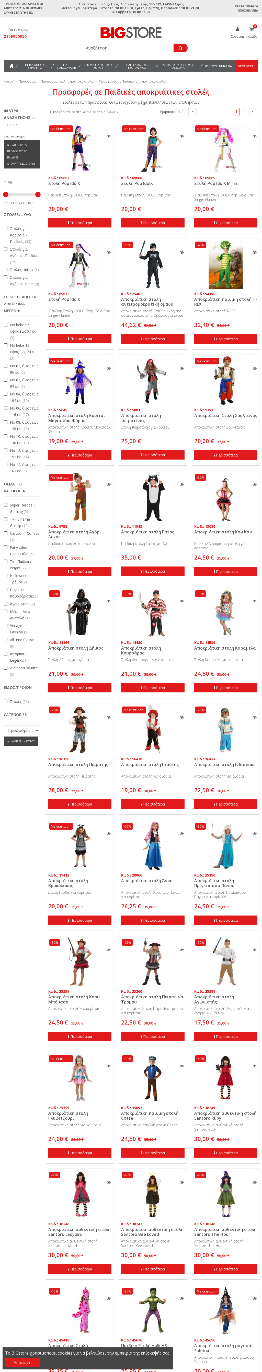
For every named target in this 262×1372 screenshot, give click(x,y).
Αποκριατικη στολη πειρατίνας (141, 418)
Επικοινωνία (248, 10)
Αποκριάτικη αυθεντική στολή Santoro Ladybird (79, 1232)
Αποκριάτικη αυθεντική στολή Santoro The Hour (225, 1232)
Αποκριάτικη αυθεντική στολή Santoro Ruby (225, 1115)
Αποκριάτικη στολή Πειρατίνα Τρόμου (152, 999)
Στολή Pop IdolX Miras (216, 183)
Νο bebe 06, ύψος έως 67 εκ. (23, 331)
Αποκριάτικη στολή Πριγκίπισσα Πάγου (214, 883)
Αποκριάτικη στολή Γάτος (147, 532)
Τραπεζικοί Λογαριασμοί (23, 4)
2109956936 (15, 36)
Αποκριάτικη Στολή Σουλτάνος (225, 415)
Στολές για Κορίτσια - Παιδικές (20, 235)
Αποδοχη (22, 1362)
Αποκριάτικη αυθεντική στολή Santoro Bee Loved (152, 1232)
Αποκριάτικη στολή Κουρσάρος (141, 650)
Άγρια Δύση (22, 603)
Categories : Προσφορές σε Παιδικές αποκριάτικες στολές (21, 154)
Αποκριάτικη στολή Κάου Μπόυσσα (74, 999)
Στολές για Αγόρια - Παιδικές (24, 255)
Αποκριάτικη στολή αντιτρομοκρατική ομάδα (147, 301)
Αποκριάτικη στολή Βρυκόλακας (68, 883)
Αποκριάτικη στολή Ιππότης (150, 764)
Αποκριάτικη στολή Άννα (147, 880)
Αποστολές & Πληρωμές (23, 8)
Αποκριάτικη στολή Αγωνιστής (214, 999)
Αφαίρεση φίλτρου (22, 741)
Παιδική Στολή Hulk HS (144, 1345)
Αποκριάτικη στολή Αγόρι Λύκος (74, 534)
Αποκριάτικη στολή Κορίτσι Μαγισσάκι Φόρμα (76, 418)
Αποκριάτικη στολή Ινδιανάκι (224, 764)
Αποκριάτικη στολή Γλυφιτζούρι (68, 1115)
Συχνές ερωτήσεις (18, 12)
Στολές (19, 701)
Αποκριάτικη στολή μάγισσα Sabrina (223, 1348)
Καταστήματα (246, 6)
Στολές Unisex (24, 269)
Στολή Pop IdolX (64, 183)
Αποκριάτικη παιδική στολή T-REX (225, 301)
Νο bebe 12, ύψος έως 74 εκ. (23, 352)
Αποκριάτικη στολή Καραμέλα (225, 648)
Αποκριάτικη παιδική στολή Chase (149, 1115)
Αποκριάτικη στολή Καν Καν (223, 532)
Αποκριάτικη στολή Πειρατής (78, 764)
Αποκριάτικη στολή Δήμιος (75, 648)
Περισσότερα (80, 222)
